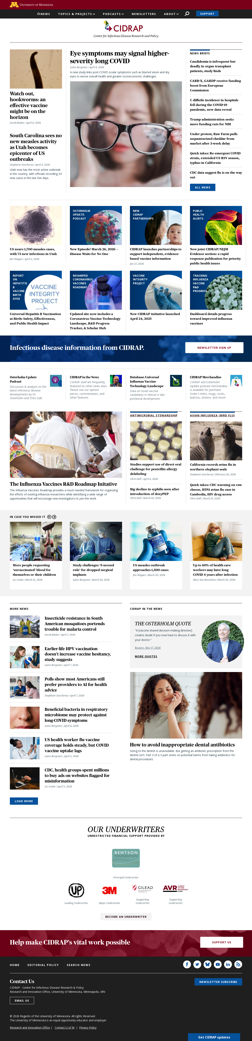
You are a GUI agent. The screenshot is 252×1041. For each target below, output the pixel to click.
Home (15, 965)
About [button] (170, 14)
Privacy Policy (87, 1027)
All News (202, 187)
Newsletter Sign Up (214, 347)
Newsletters (144, 14)
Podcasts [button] (112, 14)
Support (207, 14)
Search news (79, 965)
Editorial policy (43, 965)
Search (187, 14)
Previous (49, 517)
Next (54, 517)
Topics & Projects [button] (75, 14)
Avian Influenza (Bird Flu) (212, 415)
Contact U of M (64, 1027)
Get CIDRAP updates (214, 1037)
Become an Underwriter (126, 917)
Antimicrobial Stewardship (154, 415)
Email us (22, 1000)
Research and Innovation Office (30, 1027)
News (45, 14)
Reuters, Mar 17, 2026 (148, 647)
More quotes (146, 656)
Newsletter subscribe (218, 982)
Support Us (221, 942)
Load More (24, 801)
